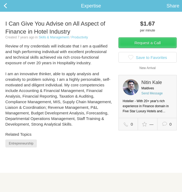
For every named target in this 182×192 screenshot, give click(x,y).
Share (173, 6)
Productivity (79, 37)
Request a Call (147, 43)
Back (10, 6)
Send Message (152, 93)
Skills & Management (54, 37)
